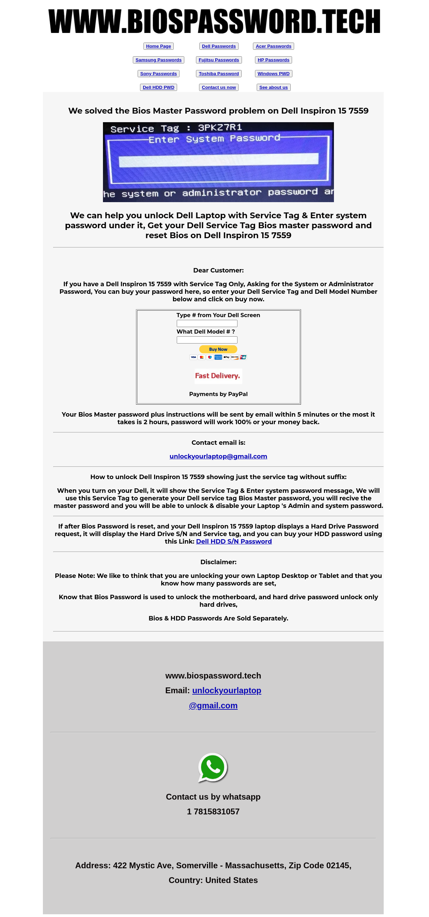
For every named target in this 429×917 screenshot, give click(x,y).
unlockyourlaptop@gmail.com (218, 456)
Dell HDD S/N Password (234, 541)
